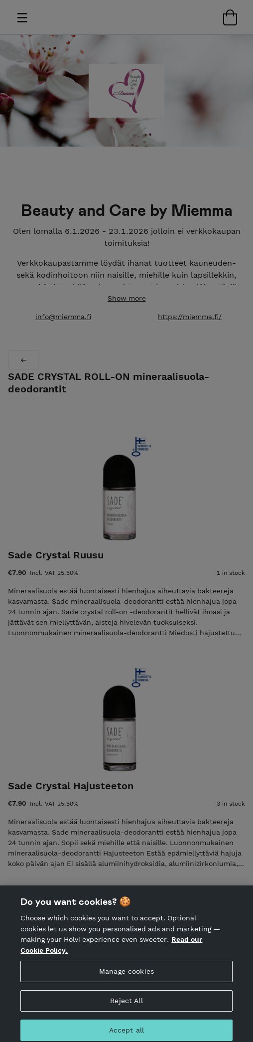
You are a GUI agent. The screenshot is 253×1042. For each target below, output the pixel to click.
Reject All (126, 1005)
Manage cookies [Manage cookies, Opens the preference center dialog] (126, 975)
